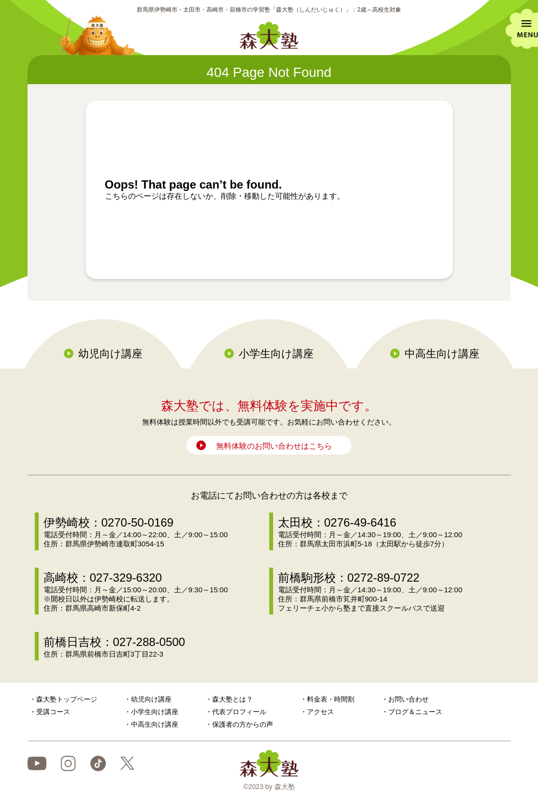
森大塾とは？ (232, 699)
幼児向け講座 (110, 354)
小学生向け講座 (276, 354)
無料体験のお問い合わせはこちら (274, 446)
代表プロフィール (239, 712)
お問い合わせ (408, 699)
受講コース (53, 712)
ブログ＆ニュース (415, 712)
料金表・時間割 (330, 699)
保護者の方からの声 (242, 724)
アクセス (320, 712)
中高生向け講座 (442, 354)
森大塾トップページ (66, 699)
